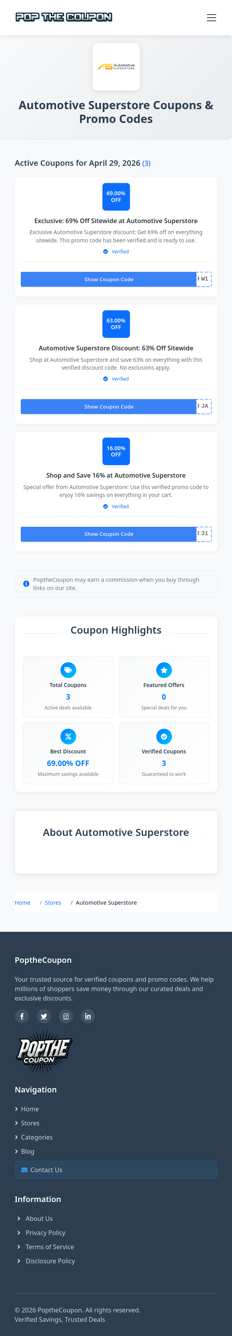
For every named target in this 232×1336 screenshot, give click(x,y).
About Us (34, 1218)
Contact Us (115, 1169)
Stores (53, 902)
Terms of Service (44, 1247)
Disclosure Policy (45, 1261)
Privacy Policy (40, 1232)
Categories (34, 1137)
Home (23, 902)
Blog (25, 1151)
